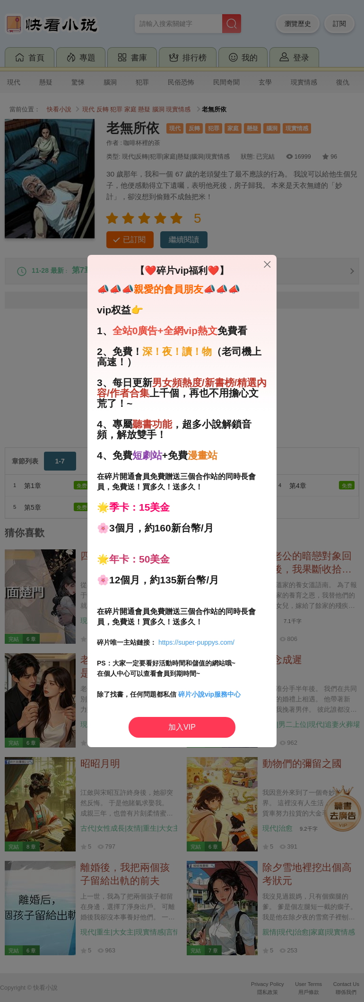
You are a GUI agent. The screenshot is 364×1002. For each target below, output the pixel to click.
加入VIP (182, 727)
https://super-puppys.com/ (196, 642)
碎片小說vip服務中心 (209, 694)
